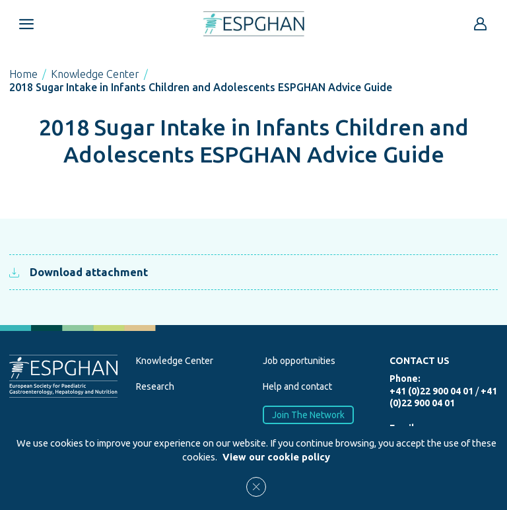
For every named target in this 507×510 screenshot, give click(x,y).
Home (23, 74)
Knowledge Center (95, 74)
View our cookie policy (276, 456)
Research (155, 386)
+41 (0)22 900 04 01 (431, 391)
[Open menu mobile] (26, 24)
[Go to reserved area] (480, 23)
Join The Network (308, 414)
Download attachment (78, 272)
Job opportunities (299, 360)
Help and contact (297, 386)
